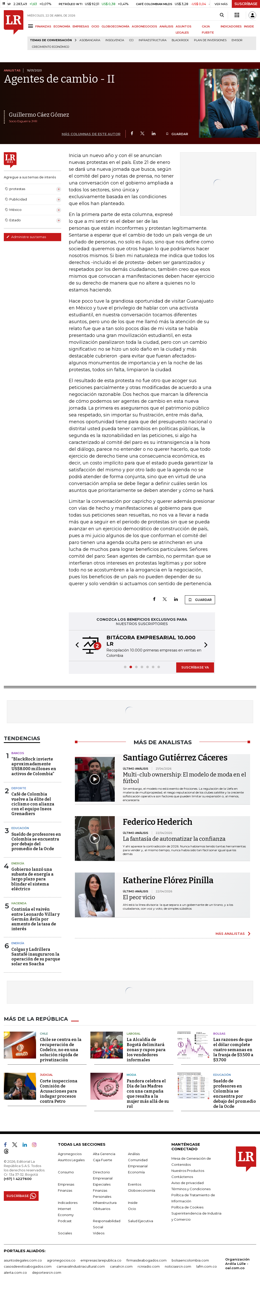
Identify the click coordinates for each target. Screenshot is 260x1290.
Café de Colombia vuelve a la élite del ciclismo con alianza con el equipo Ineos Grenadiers (32, 804)
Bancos (17, 753)
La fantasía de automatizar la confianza (174, 838)
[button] (76, 645)
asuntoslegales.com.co (23, 1260)
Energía (17, 863)
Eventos (134, 1184)
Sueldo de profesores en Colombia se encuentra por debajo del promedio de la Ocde (36, 841)
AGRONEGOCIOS (144, 26)
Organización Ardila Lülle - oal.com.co (237, 1263)
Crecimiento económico (50, 47)
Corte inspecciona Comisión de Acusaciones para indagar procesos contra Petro (58, 1091)
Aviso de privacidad (187, 1183)
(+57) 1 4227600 (17, 1179)
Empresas (66, 1184)
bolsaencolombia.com (190, 1260)
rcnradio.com (149, 1266)
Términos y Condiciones (190, 1189)
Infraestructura (153, 40)
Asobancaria (89, 40)
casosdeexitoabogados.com (28, 1266)
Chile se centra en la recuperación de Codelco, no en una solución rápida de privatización (61, 1049)
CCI (131, 40)
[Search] (221, 15)
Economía (136, 1172)
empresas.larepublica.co (100, 1260)
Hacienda (18, 903)
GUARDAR (177, 134)
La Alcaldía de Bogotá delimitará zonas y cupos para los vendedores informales (146, 1049)
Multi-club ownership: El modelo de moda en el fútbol (184, 778)
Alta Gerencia (104, 1154)
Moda (131, 1075)
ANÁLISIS (166, 26)
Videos (98, 1233)
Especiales (101, 1184)
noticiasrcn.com (178, 1266)
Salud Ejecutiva (140, 1221)
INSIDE (249, 26)
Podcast (65, 1221)
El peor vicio (139, 897)
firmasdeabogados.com (146, 1260)
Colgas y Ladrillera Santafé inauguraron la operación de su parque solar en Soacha (35, 957)
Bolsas (219, 1033)
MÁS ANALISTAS (230, 933)
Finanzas (65, 1190)
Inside (133, 1203)
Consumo (66, 1172)
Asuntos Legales (71, 1160)
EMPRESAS (81, 26)
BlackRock (180, 40)
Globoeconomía (141, 1190)
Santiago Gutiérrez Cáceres (175, 758)
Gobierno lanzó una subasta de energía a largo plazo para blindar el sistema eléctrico (32, 879)
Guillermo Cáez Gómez (39, 114)
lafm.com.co (206, 1266)
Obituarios (101, 1209)
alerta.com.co (15, 1272)
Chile (44, 1033)
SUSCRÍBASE (245, 4)
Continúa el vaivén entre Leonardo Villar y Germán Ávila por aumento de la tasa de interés (35, 919)
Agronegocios (70, 1154)
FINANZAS (43, 26)
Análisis (134, 1154)
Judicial (46, 1075)
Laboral (133, 1033)
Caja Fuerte (102, 1160)
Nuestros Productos (187, 1171)
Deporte (18, 788)
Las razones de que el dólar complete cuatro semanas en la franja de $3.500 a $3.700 (233, 1049)
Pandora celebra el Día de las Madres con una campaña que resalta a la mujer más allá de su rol (148, 1094)
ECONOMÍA (62, 26)
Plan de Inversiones (210, 40)
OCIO (95, 26)
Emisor (237, 40)
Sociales (65, 1233)
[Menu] (31, 26)
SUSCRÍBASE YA (195, 667)
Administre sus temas (26, 237)
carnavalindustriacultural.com (81, 1266)
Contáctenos (182, 1177)
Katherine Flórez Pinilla (168, 880)
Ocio (132, 1209)
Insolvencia (114, 40)
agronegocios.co (61, 1260)
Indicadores (67, 1203)
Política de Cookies (187, 1207)
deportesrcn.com (46, 1272)
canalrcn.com (121, 1266)
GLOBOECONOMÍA (115, 26)
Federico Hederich (157, 822)
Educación (20, 828)
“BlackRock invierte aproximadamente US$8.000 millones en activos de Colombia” (33, 766)
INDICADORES (231, 26)
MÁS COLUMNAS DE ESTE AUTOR (91, 134)
